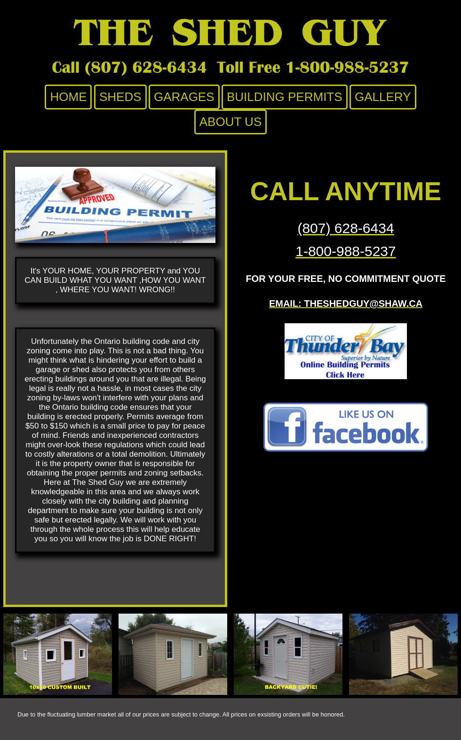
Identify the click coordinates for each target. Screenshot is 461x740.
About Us (230, 122)
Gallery (383, 97)
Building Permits (284, 97)
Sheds (120, 97)
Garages (184, 97)
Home (68, 97)
